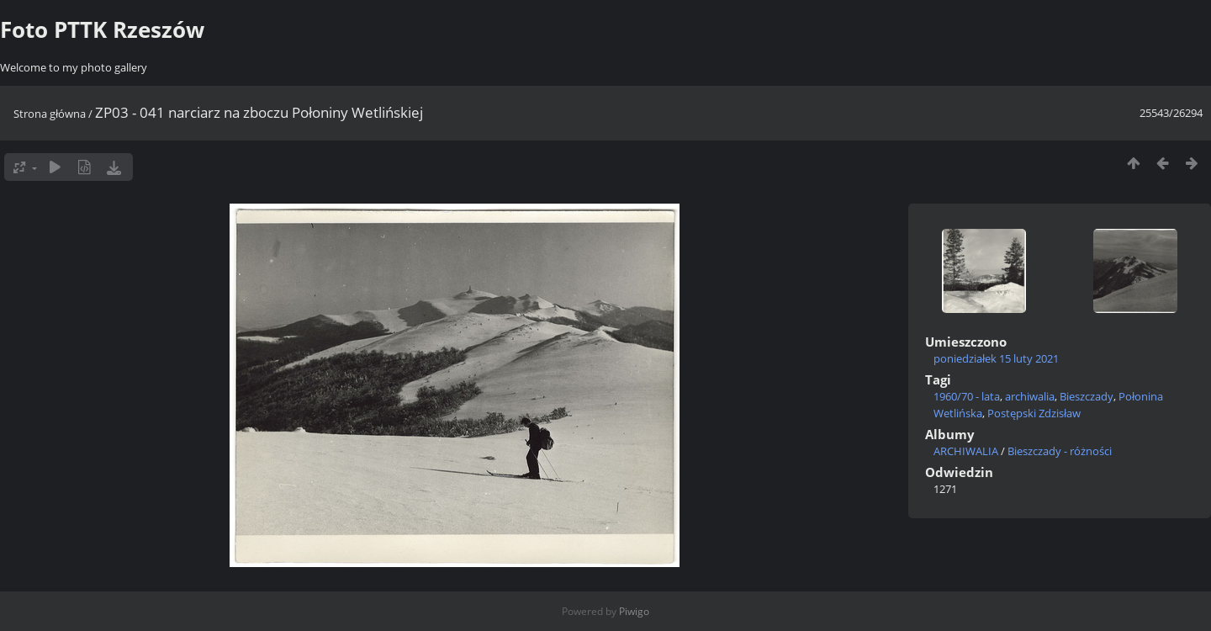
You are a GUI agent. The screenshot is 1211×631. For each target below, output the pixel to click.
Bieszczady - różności (1059, 451)
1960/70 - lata (966, 396)
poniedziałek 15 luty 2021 (996, 358)
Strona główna (49, 113)
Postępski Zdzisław (1034, 413)
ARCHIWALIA (965, 451)
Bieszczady (1086, 396)
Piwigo (634, 611)
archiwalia (1030, 396)
